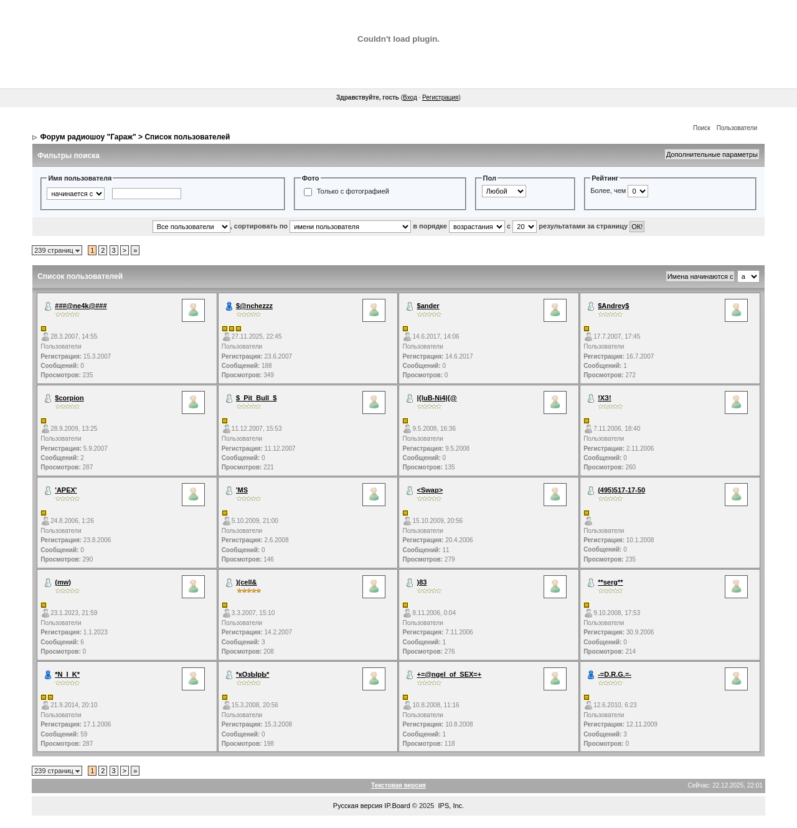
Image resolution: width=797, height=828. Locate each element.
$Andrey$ (613, 305)
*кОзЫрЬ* (253, 674)
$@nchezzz (254, 305)
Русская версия (357, 805)
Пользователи (737, 128)
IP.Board (397, 805)
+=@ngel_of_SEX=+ (449, 674)
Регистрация (440, 97)
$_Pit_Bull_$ (256, 398)
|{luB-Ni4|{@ (437, 398)
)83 (422, 582)
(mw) (63, 582)
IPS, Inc (450, 805)
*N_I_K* (67, 674)
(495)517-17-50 (621, 490)
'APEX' (66, 490)
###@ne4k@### (80, 305)
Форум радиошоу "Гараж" (88, 137)
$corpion (69, 398)
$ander (428, 305)
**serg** (610, 582)
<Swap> (430, 490)
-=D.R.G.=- (614, 674)
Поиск (701, 128)
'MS (242, 490)
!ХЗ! (604, 398)
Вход (410, 97)
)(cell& (246, 582)
